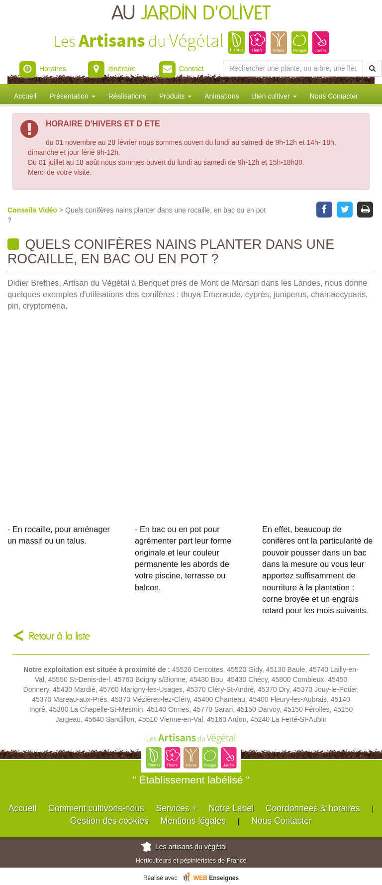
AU (191, 13)
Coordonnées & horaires (313, 808)
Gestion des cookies (109, 821)
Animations (221, 96)
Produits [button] (175, 96)
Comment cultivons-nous (96, 808)
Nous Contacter (334, 96)
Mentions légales (193, 821)
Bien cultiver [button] (274, 96)
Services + (176, 808)
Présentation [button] (72, 96)
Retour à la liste (59, 636)
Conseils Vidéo (33, 210)
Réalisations (127, 96)
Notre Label (231, 808)
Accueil (25, 96)
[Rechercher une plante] (293, 68)
